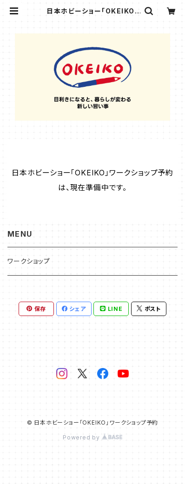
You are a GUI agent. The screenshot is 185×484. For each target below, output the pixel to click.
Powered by (92, 437)
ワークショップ (28, 261)
